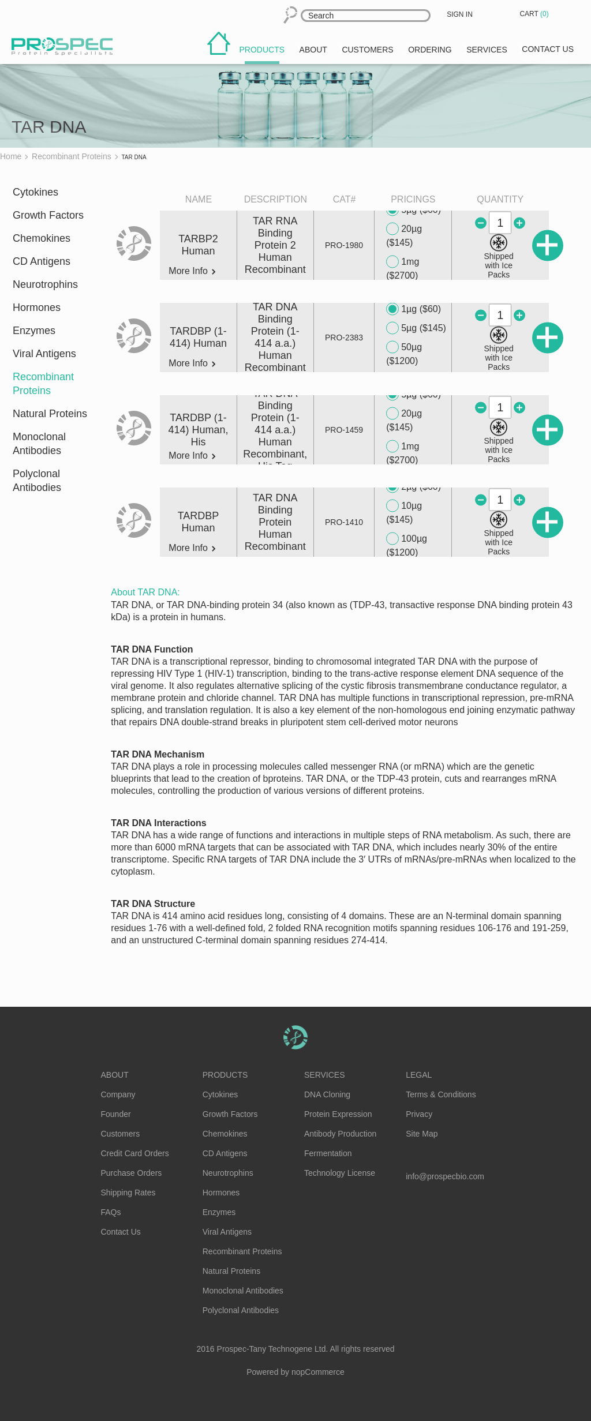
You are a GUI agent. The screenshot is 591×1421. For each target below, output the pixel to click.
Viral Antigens (44, 353)
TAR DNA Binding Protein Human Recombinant (275, 522)
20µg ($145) (404, 235)
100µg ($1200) (406, 545)
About (115, 1074)
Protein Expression (338, 1114)
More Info (192, 271)
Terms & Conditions (441, 1094)
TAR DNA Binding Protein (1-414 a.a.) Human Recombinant (275, 337)
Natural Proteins (50, 413)
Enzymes (34, 330)
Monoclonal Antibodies (39, 443)
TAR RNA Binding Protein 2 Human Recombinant (275, 245)
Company (118, 1094)
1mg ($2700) (402, 268)
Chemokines (41, 238)
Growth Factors (48, 215)
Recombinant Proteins (43, 383)
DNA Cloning (327, 1094)
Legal (419, 1074)
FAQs (111, 1212)
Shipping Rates (128, 1192)
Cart (535, 14)
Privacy (419, 1114)
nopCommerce (318, 1372)
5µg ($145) (416, 328)
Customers (120, 1133)
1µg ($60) (413, 309)
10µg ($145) (404, 512)
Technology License (339, 1173)
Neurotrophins (45, 284)
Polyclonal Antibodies (37, 480)
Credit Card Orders (135, 1153)
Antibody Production (340, 1133)
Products (225, 1074)
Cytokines (35, 192)
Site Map (421, 1133)
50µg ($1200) (404, 353)
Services (324, 1074)
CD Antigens (41, 261)
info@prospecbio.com (445, 1176)
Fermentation (327, 1153)
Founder (116, 1114)
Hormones (37, 307)
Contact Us (121, 1231)
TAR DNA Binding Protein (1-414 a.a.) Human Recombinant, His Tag (275, 430)
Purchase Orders (131, 1173)
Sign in (460, 14)
